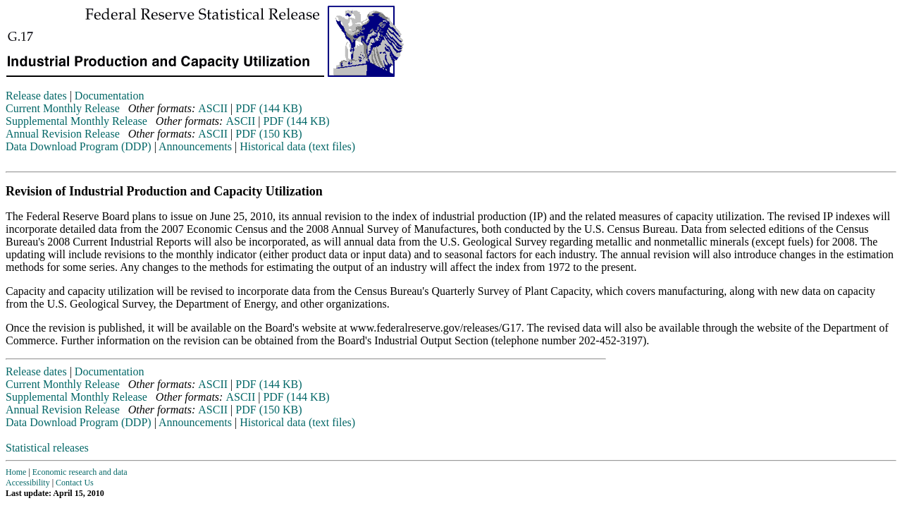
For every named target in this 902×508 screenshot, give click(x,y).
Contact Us (75, 483)
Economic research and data (80, 472)
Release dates (36, 96)
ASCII (213, 108)
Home (16, 472)
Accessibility (28, 483)
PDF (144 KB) (268, 108)
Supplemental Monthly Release (76, 121)
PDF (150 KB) (268, 134)
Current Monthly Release (63, 108)
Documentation (109, 96)
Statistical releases (47, 448)
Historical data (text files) (297, 146)
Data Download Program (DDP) (79, 146)
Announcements (195, 146)
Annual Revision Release (63, 134)
